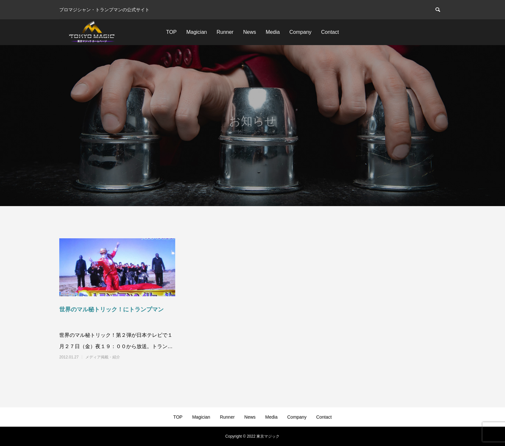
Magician (196, 32)
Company (300, 32)
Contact (330, 32)
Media (273, 32)
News (249, 32)
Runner (224, 32)
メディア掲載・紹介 (102, 357)
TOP (171, 32)
